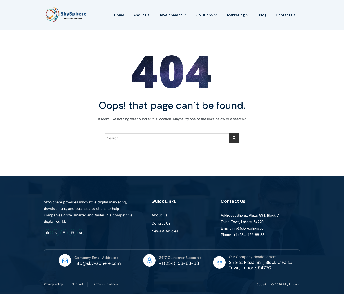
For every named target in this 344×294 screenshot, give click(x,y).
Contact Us (286, 15)
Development (172, 15)
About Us (141, 15)
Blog (263, 15)
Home (119, 15)
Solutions (206, 15)
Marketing (238, 15)
